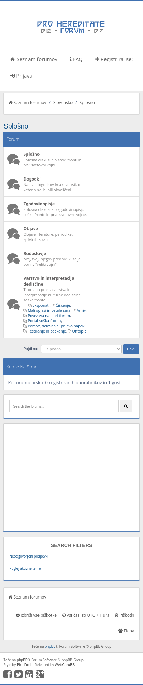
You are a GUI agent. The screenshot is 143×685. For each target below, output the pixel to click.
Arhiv (81, 310)
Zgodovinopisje (39, 204)
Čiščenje (63, 305)
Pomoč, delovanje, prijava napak (56, 325)
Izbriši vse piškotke (36, 615)
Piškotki (124, 615)
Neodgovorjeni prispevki (28, 556)
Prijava (21, 75)
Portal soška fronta (44, 320)
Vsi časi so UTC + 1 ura (85, 615)
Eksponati (41, 305)
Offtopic (79, 331)
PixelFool (24, 664)
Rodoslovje (34, 253)
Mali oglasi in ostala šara (49, 310)
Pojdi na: (30, 349)
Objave (30, 229)
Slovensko (63, 102)
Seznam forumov (33, 58)
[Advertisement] (71, 477)
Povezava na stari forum (49, 315)
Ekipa (126, 631)
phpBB (50, 646)
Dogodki (32, 179)
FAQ (76, 58)
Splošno (87, 102)
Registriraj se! (114, 58)
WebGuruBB (65, 664)
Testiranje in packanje (47, 331)
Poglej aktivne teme (25, 568)
